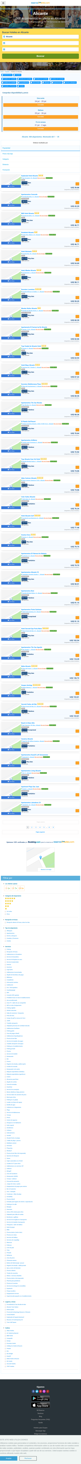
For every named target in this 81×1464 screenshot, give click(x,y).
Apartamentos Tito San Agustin (31, 647)
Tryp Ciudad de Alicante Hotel (33, 346)
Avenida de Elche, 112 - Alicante (30, 216)
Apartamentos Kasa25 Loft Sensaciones (34, 755)
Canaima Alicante (27, 739)
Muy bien (27, 220)
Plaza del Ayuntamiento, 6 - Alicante (32, 386)
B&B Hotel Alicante (30, 213)
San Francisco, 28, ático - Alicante (31, 725)
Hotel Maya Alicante (30, 365)
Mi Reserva (40, 1410)
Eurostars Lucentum (31, 289)
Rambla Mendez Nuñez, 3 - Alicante (31, 461)
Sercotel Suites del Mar (32, 704)
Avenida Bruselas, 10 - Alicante (30, 197)
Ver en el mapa (41, 178)
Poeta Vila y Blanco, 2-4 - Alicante (31, 235)
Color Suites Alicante (28, 497)
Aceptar (8, 1458)
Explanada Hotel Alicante (32, 176)
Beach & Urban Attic (28, 723)
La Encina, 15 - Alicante (28, 556)
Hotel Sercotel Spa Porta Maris (35, 629)
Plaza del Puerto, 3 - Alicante (30, 668)
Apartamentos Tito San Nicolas (31, 403)
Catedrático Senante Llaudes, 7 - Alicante (33, 574)
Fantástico (28, 503)
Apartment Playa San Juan (30, 787)
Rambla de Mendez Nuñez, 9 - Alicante (32, 311)
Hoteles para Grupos (40, 1428)
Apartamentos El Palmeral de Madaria (33, 553)
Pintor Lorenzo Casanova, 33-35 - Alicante (33, 480)
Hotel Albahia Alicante (31, 270)
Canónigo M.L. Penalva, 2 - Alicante (31, 367)
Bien (26, 182)
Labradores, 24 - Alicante (29, 805)
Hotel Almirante (29, 251)
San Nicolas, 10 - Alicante (29, 405)
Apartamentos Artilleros (29, 440)
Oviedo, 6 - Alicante (27, 789)
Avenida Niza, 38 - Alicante (29, 254)
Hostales (18, 75)
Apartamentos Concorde (29, 194)
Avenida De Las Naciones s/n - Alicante (33, 518)
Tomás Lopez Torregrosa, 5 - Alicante (32, 442)
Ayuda (40, 1423)
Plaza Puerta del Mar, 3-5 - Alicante (31, 706)
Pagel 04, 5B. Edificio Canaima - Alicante (33, 741)
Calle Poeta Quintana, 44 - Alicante (31, 612)
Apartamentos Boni (27, 591)
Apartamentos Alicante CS (30, 572)
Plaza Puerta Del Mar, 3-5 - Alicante (31, 631)
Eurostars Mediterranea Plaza (34, 384)
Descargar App (40, 1431)
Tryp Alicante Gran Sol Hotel (34, 459)
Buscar (41, 56)
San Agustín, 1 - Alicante (28, 649)
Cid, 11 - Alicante (26, 773)
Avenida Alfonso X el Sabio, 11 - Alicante (33, 292)
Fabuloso (28, 409)
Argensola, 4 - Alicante (28, 757)
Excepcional (29, 616)
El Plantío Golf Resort (28, 421)
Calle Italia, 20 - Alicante (28, 499)
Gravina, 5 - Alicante (27, 537)
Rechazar (28, 1458)
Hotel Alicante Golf (30, 516)
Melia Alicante (29, 666)
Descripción (49, 178)
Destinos (40, 1413)
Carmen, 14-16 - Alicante (28, 329)
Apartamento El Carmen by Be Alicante (34, 327)
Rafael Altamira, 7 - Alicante (29, 687)
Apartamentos (8, 75)
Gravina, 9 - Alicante (27, 348)
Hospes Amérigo (30, 685)
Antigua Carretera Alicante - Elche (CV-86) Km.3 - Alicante (37, 424)
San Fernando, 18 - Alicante (29, 178)
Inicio (2, 72)
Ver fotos (12, 186)
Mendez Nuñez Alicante (31, 308)
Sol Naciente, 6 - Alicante (29, 273)
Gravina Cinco (28, 535)
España (7, 72)
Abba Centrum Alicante (32, 478)
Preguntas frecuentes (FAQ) (40, 1419)
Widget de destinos (40, 1434)
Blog (40, 1416)
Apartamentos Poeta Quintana (31, 609)
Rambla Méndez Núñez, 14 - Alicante (32, 593)
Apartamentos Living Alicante (31, 771)
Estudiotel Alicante (29, 232)
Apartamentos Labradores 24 (31, 803)
